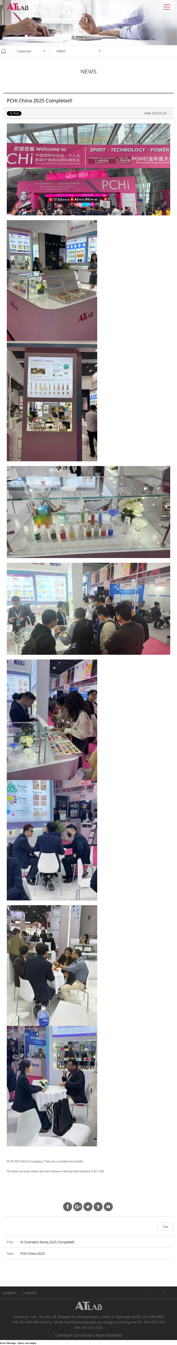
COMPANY (9, 1293)
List (165, 1226)
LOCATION (29, 1293)
